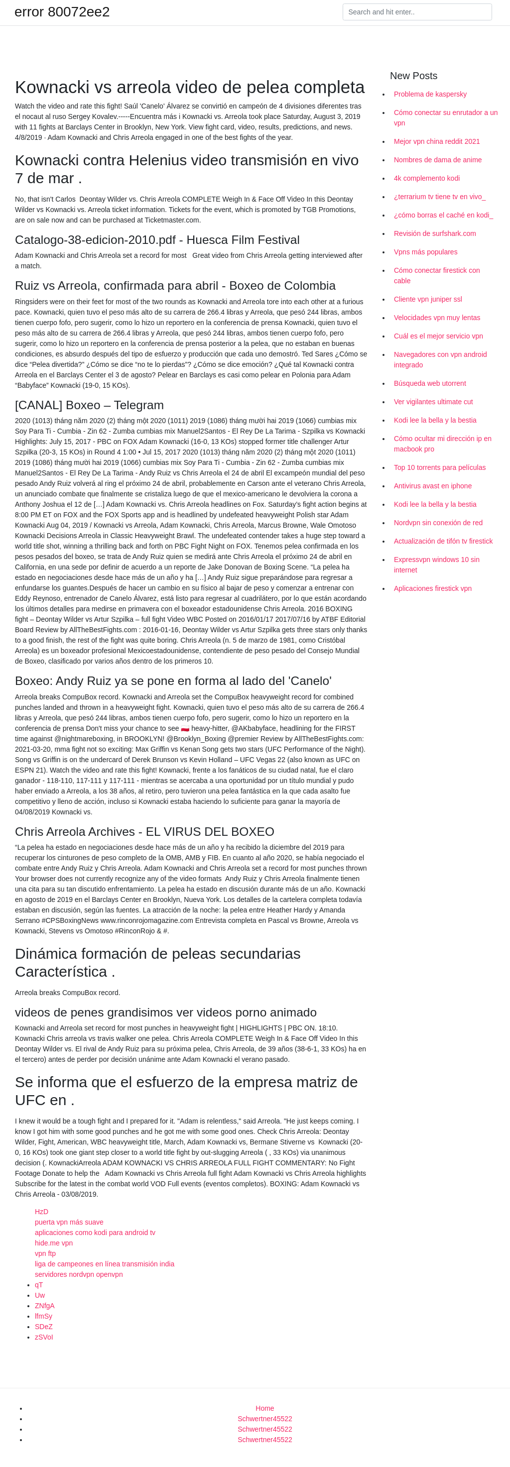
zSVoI (44, 1337)
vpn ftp (45, 1253)
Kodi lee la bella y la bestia (435, 420)
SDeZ (44, 1327)
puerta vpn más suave (69, 1222)
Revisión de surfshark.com (435, 233)
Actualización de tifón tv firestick (443, 541)
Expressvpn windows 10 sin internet (437, 565)
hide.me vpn (54, 1243)
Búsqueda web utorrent (430, 383)
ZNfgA (45, 1306)
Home (264, 1408)
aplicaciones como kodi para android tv (95, 1233)
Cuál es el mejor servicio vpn (438, 336)
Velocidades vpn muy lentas (437, 318)
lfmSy (43, 1316)
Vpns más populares (426, 252)
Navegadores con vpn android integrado (440, 359)
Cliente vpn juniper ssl (428, 299)
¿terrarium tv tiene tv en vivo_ (440, 197)
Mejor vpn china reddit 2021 (437, 141)
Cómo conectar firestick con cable (437, 275)
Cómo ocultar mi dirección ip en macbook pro (443, 444)
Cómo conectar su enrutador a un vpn (446, 118)
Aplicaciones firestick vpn (433, 588)
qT (39, 1285)
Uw (40, 1295)
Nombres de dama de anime (438, 160)
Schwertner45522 (265, 1419)
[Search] (417, 11)
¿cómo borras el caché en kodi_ (443, 215)
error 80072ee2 (62, 12)
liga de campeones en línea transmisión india (104, 1264)
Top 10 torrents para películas (440, 467)
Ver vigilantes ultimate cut (433, 402)
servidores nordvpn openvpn (79, 1274)
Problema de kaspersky (430, 94)
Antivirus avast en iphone (433, 486)
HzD (41, 1212)
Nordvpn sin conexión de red (438, 523)
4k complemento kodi (427, 178)
